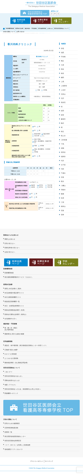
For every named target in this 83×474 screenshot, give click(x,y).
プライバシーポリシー (36, 461)
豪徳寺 (63, 119)
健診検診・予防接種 (31, 28)
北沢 (62, 98)
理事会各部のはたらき (12, 380)
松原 (62, 198)
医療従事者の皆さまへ (12, 247)
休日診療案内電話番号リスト (14, 293)
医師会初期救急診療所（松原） (15, 310)
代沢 (62, 160)
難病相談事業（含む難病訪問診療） (17, 362)
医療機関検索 (10, 28)
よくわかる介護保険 (11, 358)
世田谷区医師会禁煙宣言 (13, 440)
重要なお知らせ (10, 239)
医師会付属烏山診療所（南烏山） (16, 314)
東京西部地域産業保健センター (15, 436)
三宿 (62, 202)
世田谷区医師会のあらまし (14, 376)
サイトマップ (49, 461)
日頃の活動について (9, 31)
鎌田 (62, 77)
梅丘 (62, 61)
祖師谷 (63, 156)
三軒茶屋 (64, 140)
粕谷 (62, 73)
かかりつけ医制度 (11, 354)
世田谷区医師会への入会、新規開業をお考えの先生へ (23, 389)
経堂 (62, 115)
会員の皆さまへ (10, 252)
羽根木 (63, 190)
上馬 (62, 81)
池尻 (62, 52)
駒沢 (62, 123)
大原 (62, 65)
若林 (62, 214)
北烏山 (63, 94)
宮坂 (62, 210)
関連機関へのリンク (11, 393)
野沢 (62, 181)
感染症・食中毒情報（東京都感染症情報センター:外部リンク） (26, 345)
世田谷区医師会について (61, 28)
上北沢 (63, 90)
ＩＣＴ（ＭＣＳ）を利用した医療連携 (17, 445)
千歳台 (63, 173)
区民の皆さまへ (10, 243)
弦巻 (62, 177)
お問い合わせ (20, 31)
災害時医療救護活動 (11, 428)
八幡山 (63, 185)
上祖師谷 (64, 86)
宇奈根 (63, 56)
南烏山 (63, 206)
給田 (62, 110)
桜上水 (63, 136)
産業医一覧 (8, 432)
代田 (62, 169)
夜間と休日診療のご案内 (13, 288)
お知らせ (50, 28)
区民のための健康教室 (12, 423)
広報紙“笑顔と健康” (11, 350)
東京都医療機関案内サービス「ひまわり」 (19, 277)
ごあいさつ (8, 372)
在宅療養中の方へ (11, 319)
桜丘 (62, 131)
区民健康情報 (42, 28)
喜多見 (63, 102)
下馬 (62, 144)
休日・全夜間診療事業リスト (14, 306)
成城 (62, 148)
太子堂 (63, 165)
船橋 (62, 194)
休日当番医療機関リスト (13, 297)
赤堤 (62, 48)
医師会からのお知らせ (10, 235)
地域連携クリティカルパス (14, 449)
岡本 (62, 69)
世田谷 (63, 152)
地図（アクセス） (11, 385)
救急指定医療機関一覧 (12, 301)
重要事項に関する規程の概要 (14, 334)
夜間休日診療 (19, 28)
